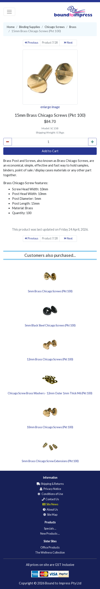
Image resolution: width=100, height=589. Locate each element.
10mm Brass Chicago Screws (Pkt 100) (50, 427)
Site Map (50, 514)
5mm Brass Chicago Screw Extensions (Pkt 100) (50, 461)
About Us (50, 509)
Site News (50, 504)
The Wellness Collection (50, 552)
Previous (31, 42)
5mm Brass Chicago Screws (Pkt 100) (50, 291)
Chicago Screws (55, 27)
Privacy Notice (50, 489)
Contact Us (50, 499)
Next (68, 42)
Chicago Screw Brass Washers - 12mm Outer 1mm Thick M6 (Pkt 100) (50, 393)
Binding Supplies (29, 27)
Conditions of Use (50, 494)
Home (11, 27)
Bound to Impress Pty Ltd (63, 583)
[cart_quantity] (50, 142)
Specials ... (50, 528)
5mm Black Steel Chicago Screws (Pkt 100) (50, 325)
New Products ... (50, 533)
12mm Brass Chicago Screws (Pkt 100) (50, 359)
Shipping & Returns (50, 483)
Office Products (50, 547)
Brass (72, 27)
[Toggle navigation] (9, 12)
